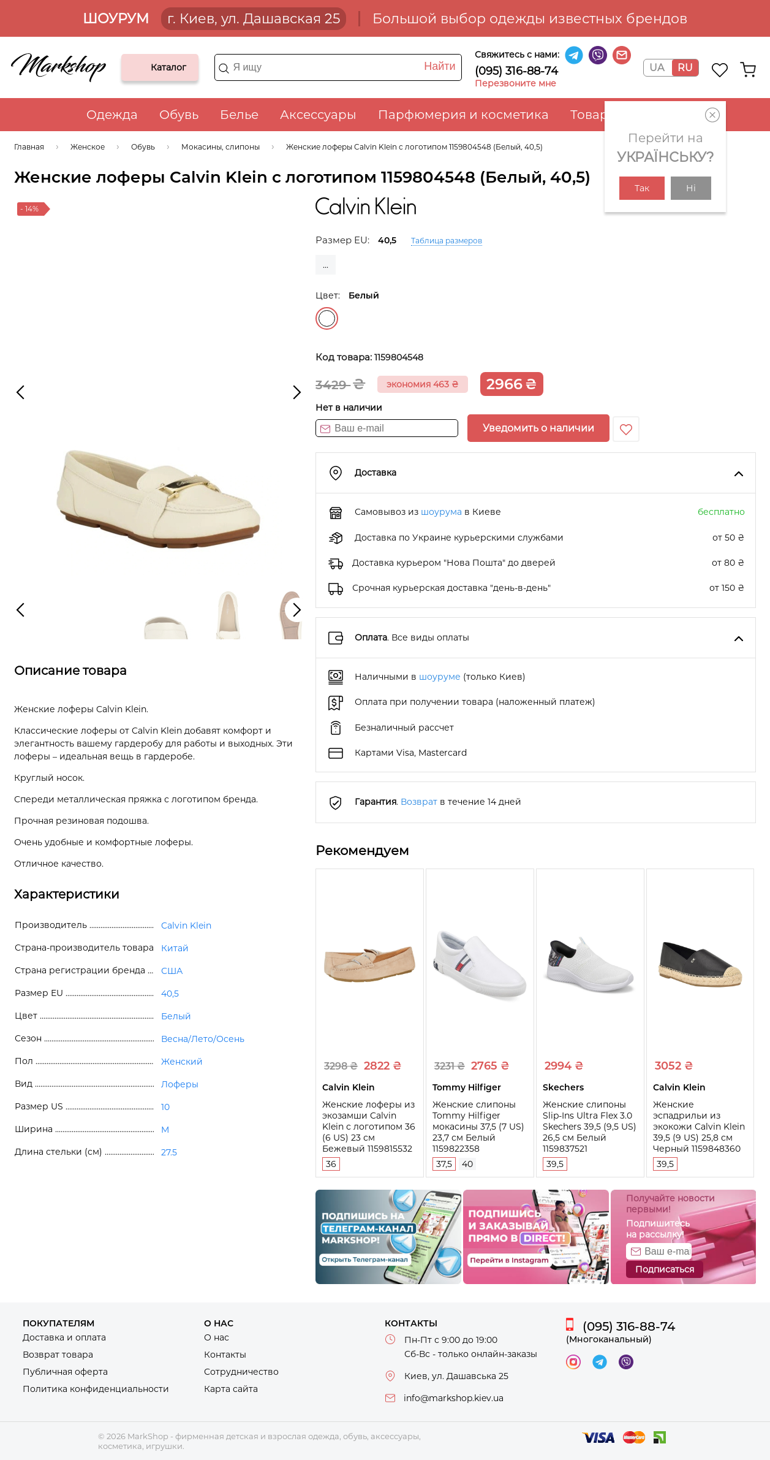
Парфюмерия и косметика (463, 114)
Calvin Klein (186, 925)
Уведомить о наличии (538, 428)
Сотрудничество (241, 1371)
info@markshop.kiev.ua (454, 1398)
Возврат (419, 801)
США (172, 970)
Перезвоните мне (515, 83)
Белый (327, 318)
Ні (691, 188)
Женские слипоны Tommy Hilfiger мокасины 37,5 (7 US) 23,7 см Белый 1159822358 (478, 1126)
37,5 (444, 1163)
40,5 (170, 993)
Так (642, 188)
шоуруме (440, 676)
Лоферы (179, 1084)
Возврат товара (58, 1354)
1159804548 (398, 357)
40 (467, 1163)
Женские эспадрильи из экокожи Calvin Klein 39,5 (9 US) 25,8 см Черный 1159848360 (699, 1126)
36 (331, 1163)
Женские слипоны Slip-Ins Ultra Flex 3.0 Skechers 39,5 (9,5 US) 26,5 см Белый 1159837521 (589, 1126)
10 (165, 1106)
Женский (182, 1061)
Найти (439, 66)
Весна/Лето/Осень (202, 1038)
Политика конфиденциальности (96, 1388)
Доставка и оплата (64, 1337)
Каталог (141, 67)
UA (656, 68)
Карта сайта (231, 1388)
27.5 (169, 1152)
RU (685, 68)
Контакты (225, 1354)
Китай (175, 948)
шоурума (441, 511)
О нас (216, 1337)
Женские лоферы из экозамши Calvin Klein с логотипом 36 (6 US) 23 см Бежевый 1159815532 (368, 1126)
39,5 (555, 1163)
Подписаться (664, 1269)
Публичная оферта (65, 1371)
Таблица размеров (446, 240)
